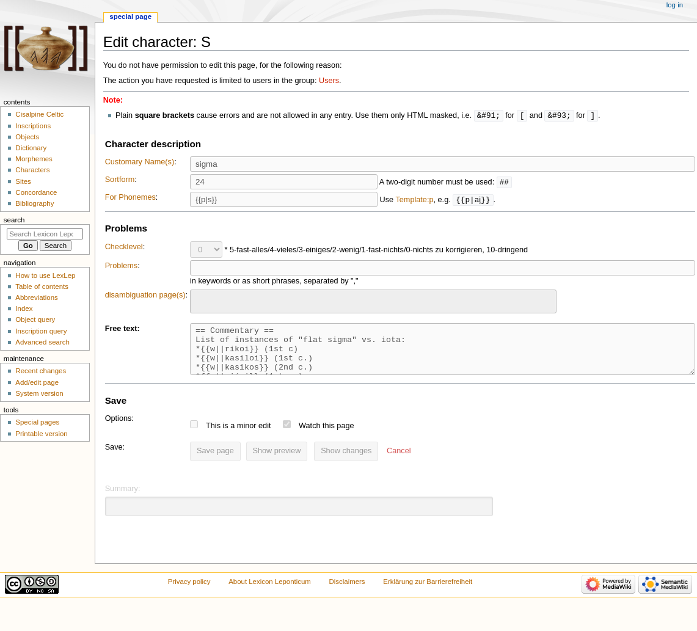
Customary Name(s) (140, 162)
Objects (27, 136)
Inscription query (41, 331)
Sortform (120, 180)
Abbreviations (36, 297)
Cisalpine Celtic (39, 114)
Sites (23, 181)
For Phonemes (130, 198)
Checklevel (124, 247)
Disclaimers (347, 591)
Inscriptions (33, 125)
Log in (674, 5)
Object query (35, 319)
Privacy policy (189, 591)
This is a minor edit (238, 435)
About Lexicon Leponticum (269, 591)
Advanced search (42, 342)
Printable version (41, 433)
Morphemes (33, 158)
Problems (121, 266)
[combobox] (373, 302)
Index (23, 308)
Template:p (414, 200)
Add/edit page (37, 382)
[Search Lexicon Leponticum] (45, 233)
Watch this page (326, 435)
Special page (130, 16)
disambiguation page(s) (145, 295)
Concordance (36, 192)
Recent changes (40, 370)
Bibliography (34, 203)
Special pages (37, 422)
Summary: (122, 498)
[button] (398, 461)
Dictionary (30, 147)
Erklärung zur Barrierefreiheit (427, 591)
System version (39, 393)
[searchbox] (202, 300)
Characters (32, 169)
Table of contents (41, 286)
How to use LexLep (45, 275)
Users (329, 80)
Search (14, 220)
